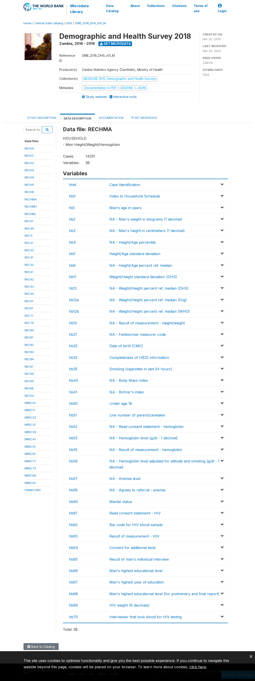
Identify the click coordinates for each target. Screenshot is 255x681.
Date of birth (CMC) (126, 346)
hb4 (72, 242)
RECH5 (29, 185)
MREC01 (30, 403)
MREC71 (30, 461)
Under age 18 (120, 403)
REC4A (29, 228)
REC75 (29, 323)
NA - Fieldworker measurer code (137, 334)
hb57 (73, 478)
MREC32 (30, 432)
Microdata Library (79, 9)
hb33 (73, 357)
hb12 (73, 288)
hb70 (73, 617)
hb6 (72, 265)
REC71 (29, 315)
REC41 (29, 272)
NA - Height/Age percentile (132, 242)
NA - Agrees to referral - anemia (137, 490)
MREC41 (30, 439)
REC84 (29, 359)
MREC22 (30, 417)
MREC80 (30, 475)
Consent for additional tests (132, 547)
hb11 (72, 277)
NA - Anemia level (124, 478)
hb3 (72, 230)
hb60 (73, 501)
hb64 (73, 547)
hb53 (73, 438)
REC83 (29, 352)
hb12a (74, 300)
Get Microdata (115, 44)
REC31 (29, 257)
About (135, 6)
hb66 (73, 570)
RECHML (30, 214)
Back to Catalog (41, 646)
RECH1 (29, 155)
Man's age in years (125, 208)
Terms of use (201, 8)
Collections (156, 6)
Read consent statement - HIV (135, 513)
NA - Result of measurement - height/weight (147, 323)
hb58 (73, 490)
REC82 (29, 345)
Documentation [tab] (111, 117)
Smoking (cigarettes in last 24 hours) (140, 369)
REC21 (29, 243)
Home (27, 23)
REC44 (29, 293)
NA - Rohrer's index (126, 392)
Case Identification (124, 184)
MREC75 (30, 468)
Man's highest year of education (136, 582)
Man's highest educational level (136, 570)
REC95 (29, 381)
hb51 (73, 415)
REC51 (29, 301)
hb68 (73, 594)
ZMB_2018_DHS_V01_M (90, 23)
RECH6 (29, 192)
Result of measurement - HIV (134, 536)
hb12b (74, 311)
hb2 (72, 219)
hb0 (72, 196)
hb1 (72, 208)
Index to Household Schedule (134, 196)
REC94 (29, 373)
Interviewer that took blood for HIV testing (145, 617)
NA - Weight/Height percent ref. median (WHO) (149, 311)
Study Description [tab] (41, 117)
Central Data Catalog (48, 23)
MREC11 (30, 410)
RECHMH (31, 206)
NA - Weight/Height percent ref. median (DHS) (149, 288)
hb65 (73, 559)
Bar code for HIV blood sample (136, 525)
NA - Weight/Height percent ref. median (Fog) (148, 300)
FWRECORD (33, 490)
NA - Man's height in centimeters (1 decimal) (147, 230)
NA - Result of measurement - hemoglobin (145, 449)
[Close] (251, 656)
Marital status (120, 501)
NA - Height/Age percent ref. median (140, 265)
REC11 (28, 235)
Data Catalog (112, 8)
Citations (179, 6)
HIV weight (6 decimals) (129, 605)
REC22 (29, 250)
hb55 (73, 449)
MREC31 (30, 424)
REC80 (29, 330)
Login (222, 8)
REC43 (29, 286)
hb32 (73, 346)
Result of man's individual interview (139, 559)
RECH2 (29, 163)
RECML (29, 388)
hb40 (73, 380)
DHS (69, 23)
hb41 (73, 392)
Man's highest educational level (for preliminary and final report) (164, 594)
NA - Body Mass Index (128, 380)
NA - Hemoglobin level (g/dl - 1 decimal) (143, 438)
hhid (72, 184)
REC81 (29, 337)
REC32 (29, 265)
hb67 (73, 582)
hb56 (73, 461)
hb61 (73, 513)
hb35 (73, 369)
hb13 (73, 323)
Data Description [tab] (77, 118)
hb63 (73, 536)
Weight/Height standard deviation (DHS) (143, 277)
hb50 (73, 403)
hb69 (73, 605)
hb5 (72, 254)
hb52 (73, 426)
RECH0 (29, 148)
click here (197, 667)
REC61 (29, 308)
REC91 (29, 366)
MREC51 (30, 446)
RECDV (29, 395)
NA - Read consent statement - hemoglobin (146, 426)
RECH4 (29, 177)
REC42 (29, 279)
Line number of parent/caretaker (137, 415)
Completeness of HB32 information (139, 357)
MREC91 (30, 483)
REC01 (29, 221)
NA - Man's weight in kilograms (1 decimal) (145, 219)
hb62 (73, 525)
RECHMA (31, 199)
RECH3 (29, 170)
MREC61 (30, 453)
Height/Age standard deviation (134, 254)
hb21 (73, 334)
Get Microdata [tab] (144, 117)
